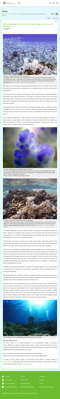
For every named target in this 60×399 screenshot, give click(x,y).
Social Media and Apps (9, 387)
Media (7, 13)
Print (49, 18)
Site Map (41, 380)
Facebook (6, 377)
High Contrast (24, 379)
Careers (23, 376)
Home (3, 13)
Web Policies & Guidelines (27, 387)
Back (56, 21)
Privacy (41, 383)
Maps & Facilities (25, 383)
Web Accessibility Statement (46, 387)
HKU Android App (8, 383)
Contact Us (42, 376)
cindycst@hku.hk (27, 364)
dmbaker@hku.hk (7, 362)
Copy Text (55, 18)
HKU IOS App (7, 380)
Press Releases (14, 13)
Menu (54, 14)
